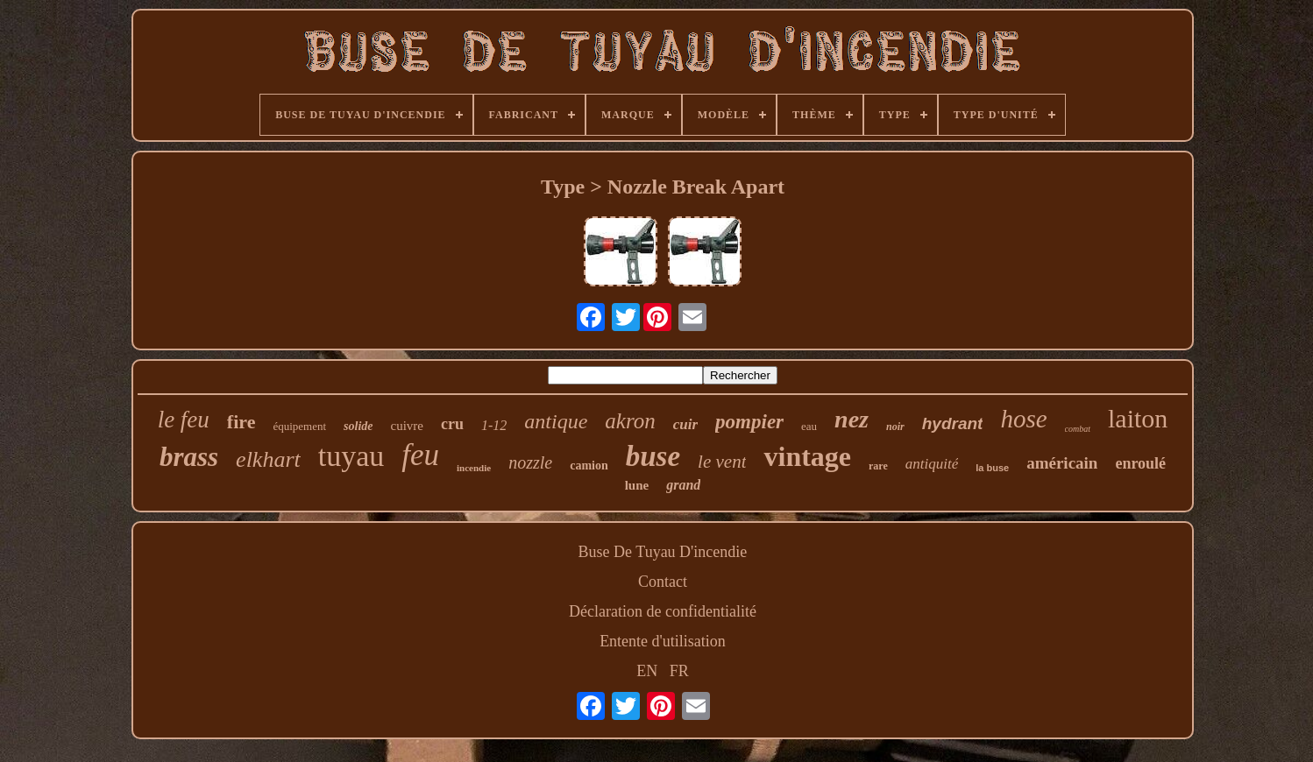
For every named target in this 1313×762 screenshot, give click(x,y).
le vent (722, 461)
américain (1061, 463)
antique (555, 421)
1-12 (494, 425)
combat (1077, 429)
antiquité (931, 463)
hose (1023, 419)
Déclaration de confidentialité (662, 611)
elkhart (268, 459)
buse (653, 456)
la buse (992, 467)
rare (878, 466)
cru (452, 424)
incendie (474, 467)
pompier (749, 422)
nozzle (530, 462)
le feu (183, 419)
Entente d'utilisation (663, 641)
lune (637, 485)
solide (358, 426)
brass (189, 456)
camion (589, 465)
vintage (807, 456)
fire (241, 422)
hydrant (952, 423)
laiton (1138, 418)
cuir (685, 424)
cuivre (407, 426)
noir (895, 426)
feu (420, 455)
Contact (662, 581)
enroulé (1140, 463)
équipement (299, 426)
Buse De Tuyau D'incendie (663, 552)
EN (646, 671)
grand (683, 484)
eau (809, 426)
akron (630, 421)
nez (851, 419)
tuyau (351, 456)
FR (679, 671)
